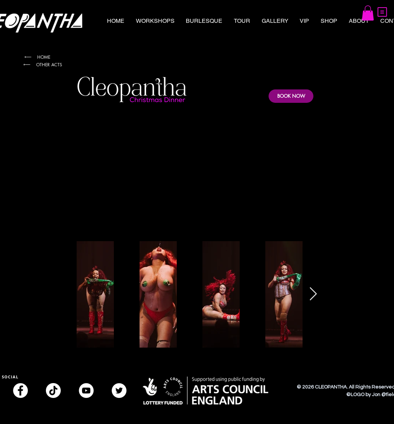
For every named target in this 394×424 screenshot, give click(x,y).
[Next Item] (313, 294)
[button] (382, 12)
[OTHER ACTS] (42, 64)
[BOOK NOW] (291, 96)
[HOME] (37, 57)
